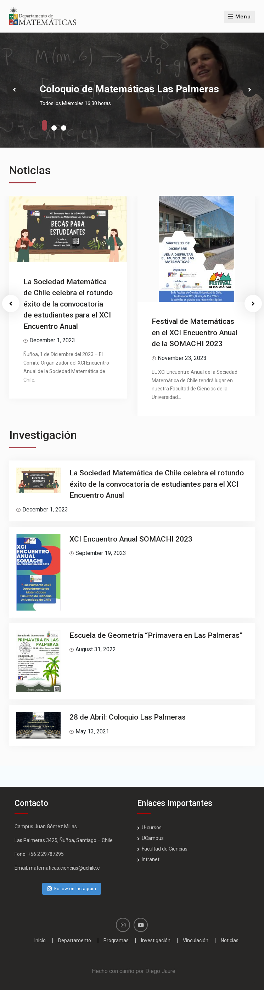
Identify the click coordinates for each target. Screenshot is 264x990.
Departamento (74, 940)
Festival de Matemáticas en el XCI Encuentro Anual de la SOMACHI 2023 (194, 332)
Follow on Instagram (71, 888)
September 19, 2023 (100, 553)
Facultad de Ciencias (164, 849)
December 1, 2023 (52, 340)
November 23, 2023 (182, 358)
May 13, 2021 (92, 731)
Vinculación (195, 940)
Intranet (150, 859)
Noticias (229, 940)
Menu (239, 16)
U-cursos (152, 827)
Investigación (155, 940)
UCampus (153, 838)
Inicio (40, 940)
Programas (116, 940)
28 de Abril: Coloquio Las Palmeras (127, 717)
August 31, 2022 (95, 649)
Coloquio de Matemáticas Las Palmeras (129, 89)
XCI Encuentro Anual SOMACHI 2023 (130, 539)
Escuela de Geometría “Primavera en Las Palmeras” (155, 635)
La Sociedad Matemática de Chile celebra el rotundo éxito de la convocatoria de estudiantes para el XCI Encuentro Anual (68, 304)
